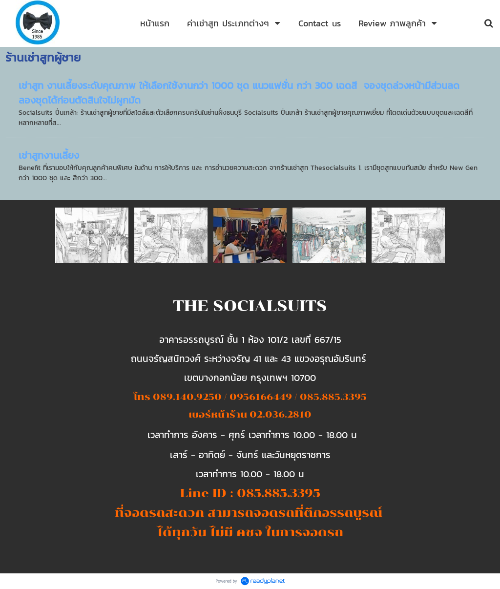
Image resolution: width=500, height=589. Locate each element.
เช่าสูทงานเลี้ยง (49, 155)
